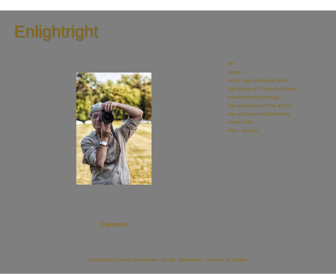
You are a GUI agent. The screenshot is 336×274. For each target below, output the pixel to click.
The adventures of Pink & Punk (260, 105)
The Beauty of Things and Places (262, 88)
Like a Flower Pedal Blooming (258, 114)
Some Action (240, 122)
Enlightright (56, 31)
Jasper (234, 72)
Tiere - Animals (243, 130)
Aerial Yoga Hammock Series (258, 80)
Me (230, 63)
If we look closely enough (253, 97)
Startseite (114, 224)
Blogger (240, 259)
